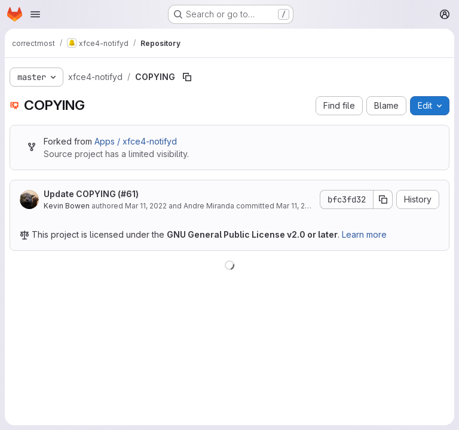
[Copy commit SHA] (383, 199)
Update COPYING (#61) (91, 194)
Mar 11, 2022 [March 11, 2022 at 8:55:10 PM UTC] (146, 205)
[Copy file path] (187, 77)
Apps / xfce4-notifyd (135, 141)
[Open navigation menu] (35, 14)
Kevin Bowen (67, 205)
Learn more (364, 234)
